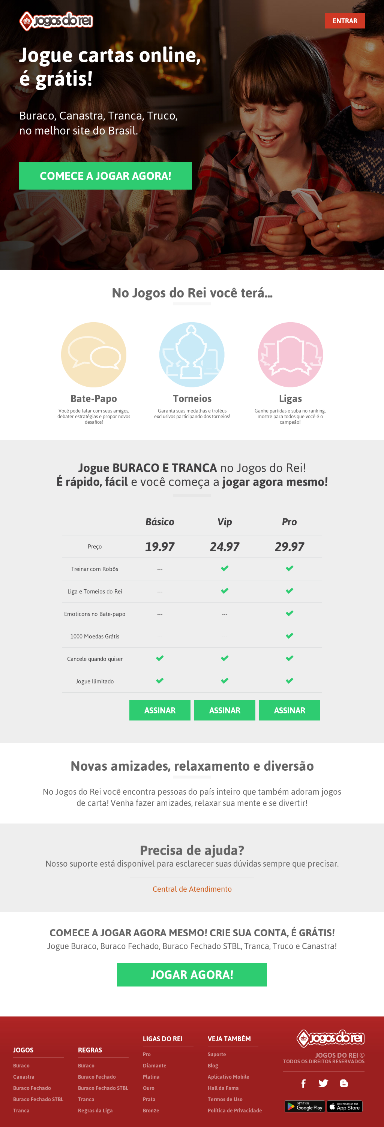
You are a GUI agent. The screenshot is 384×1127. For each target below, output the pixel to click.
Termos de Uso (225, 1099)
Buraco (21, 1066)
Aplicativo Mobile (228, 1077)
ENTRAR (345, 21)
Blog (213, 1066)
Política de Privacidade (235, 1111)
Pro (147, 1054)
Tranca (21, 1111)
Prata (149, 1099)
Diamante (154, 1066)
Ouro (148, 1088)
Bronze (151, 1111)
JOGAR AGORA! (192, 975)
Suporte (217, 1054)
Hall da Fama (223, 1088)
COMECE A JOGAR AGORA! (105, 175)
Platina (151, 1077)
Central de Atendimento (192, 889)
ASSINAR (160, 710)
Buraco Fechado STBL (38, 1099)
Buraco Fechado (32, 1088)
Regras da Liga (95, 1111)
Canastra (23, 1077)
